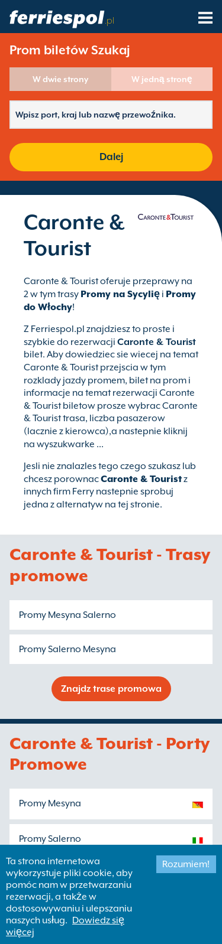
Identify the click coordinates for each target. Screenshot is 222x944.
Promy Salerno (50, 839)
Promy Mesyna (50, 803)
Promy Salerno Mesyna (67, 649)
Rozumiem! (186, 864)
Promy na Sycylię (120, 294)
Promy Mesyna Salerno (67, 615)
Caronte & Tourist (141, 479)
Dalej (111, 156)
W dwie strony (60, 79)
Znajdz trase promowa (111, 688)
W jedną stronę (161, 79)
